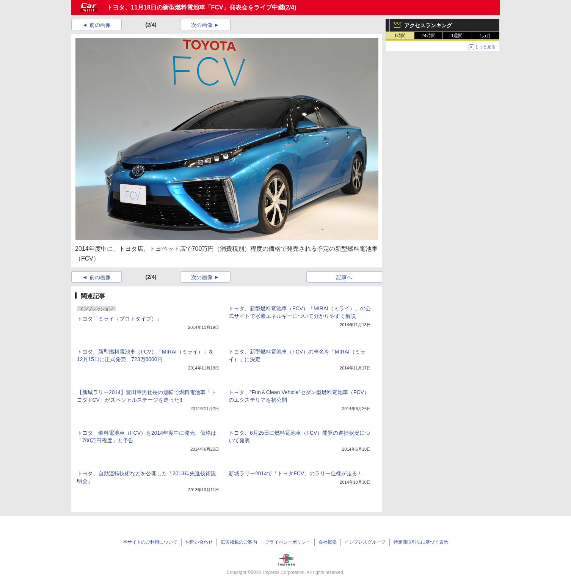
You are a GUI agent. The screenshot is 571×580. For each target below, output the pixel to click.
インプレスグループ (365, 542)
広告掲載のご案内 (239, 542)
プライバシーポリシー (288, 542)
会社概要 (327, 542)
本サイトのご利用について (150, 542)
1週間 (457, 35)
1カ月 (485, 35)
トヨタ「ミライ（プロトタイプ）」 (119, 319)
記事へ (344, 277)
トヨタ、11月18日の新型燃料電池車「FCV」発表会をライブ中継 (195, 7)
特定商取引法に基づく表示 (421, 542)
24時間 (428, 35)
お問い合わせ (199, 542)
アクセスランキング (428, 25)
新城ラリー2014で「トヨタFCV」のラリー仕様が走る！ (295, 473)
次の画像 (201, 25)
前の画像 (100, 25)
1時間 (400, 35)
